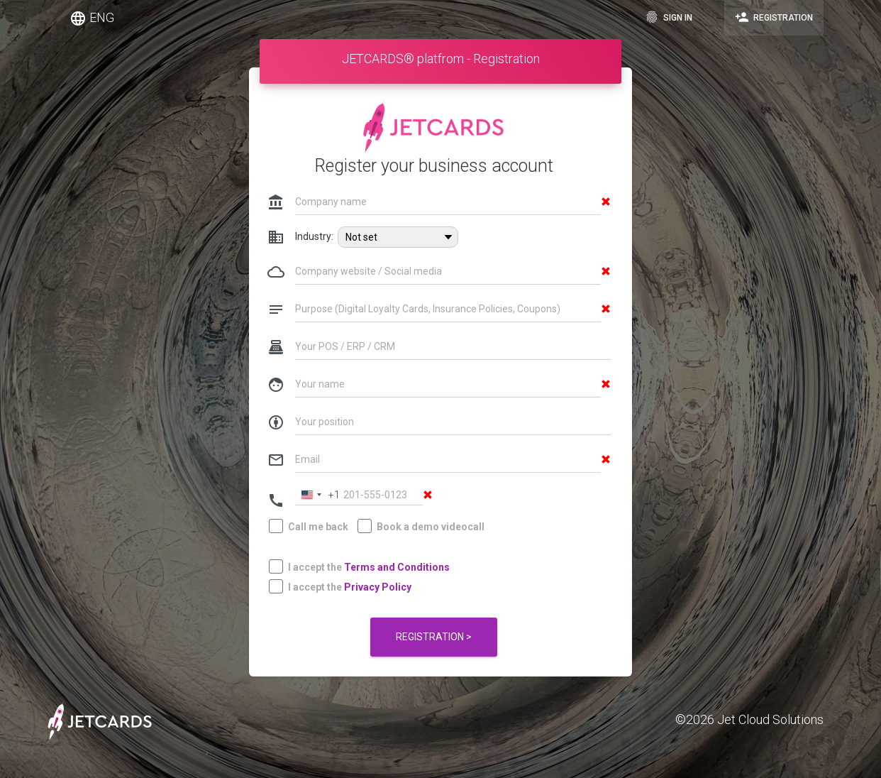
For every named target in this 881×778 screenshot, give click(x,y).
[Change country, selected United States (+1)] (318, 495)
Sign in (668, 17)
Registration (774, 17)
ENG (92, 18)
